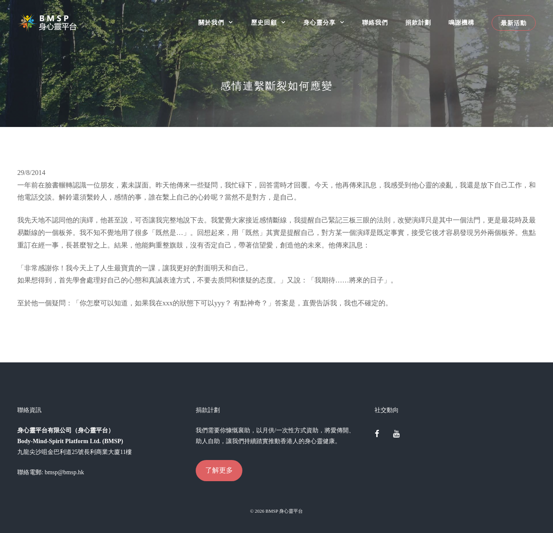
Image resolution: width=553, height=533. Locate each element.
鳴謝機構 (461, 22)
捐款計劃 (418, 22)
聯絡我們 (375, 22)
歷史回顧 (273, 22)
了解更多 (219, 470)
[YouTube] (396, 434)
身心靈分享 (328, 22)
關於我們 (220, 22)
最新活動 (514, 22)
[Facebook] (377, 434)
